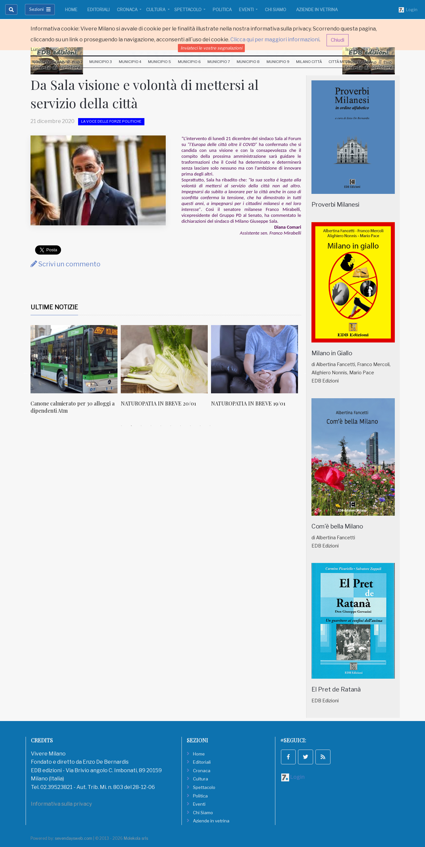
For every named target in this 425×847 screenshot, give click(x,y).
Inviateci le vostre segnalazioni (211, 48)
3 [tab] (141, 426)
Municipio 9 (277, 61)
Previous (25, 373)
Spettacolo (188, 9)
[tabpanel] (76, 373)
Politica (222, 9)
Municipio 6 (189, 61)
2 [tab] (131, 426)
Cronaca (127, 9)
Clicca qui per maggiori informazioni (274, 39)
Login (408, 10)
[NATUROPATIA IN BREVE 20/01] (164, 359)
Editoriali (98, 9)
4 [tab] (151, 426)
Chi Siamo (275, 9)
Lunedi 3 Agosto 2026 (53, 49)
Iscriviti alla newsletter (368, 49)
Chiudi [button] (337, 40)
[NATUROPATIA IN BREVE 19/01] (254, 359)
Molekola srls (136, 838)
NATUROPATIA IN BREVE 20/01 (158, 403)
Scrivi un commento (65, 264)
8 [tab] (190, 426)
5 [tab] (161, 426)
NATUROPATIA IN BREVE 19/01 (248, 403)
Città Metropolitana (350, 61)
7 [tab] (180, 426)
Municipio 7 (218, 61)
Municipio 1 (42, 61)
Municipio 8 (248, 61)
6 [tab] (170, 426)
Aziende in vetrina (317, 9)
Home (71, 9)
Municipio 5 (159, 61)
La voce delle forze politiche (111, 121)
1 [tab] (121, 426)
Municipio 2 (71, 61)
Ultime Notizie (54, 307)
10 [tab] (210, 426)
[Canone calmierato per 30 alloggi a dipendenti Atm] (74, 359)
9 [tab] (200, 426)
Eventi (247, 9)
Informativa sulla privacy (61, 804)
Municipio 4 (130, 61)
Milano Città (309, 61)
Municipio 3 (100, 61)
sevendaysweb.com (73, 838)
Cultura (156, 9)
